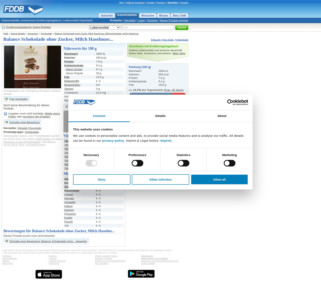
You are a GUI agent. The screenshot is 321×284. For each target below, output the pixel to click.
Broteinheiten (72, 84)
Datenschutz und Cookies (154, 258)
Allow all (219, 179)
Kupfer (68, 217)
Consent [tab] (99, 116)
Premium (160, 2)
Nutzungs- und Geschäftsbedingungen (160, 261)
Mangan (69, 198)
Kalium (68, 206)
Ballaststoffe (71, 81)
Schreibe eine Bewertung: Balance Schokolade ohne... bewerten (48, 241)
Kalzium (69, 210)
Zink (67, 186)
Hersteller (130, 20)
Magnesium (71, 190)
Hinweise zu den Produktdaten (22, 142)
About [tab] (221, 116)
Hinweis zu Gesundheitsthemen (110, 261)
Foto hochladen (18, 99)
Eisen (68, 182)
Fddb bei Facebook (135, 2)
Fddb (5, 33)
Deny (101, 179)
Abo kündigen (101, 263)
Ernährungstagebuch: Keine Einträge (28, 27)
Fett (66, 77)
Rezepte (152, 20)
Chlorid (68, 194)
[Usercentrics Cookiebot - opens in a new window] (230, 102)
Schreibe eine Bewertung (24, 122)
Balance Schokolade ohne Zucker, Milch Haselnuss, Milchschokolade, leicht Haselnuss (97, 33)
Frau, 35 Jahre (174, 90)
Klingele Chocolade (162, 39)
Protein (69, 61)
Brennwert (71, 53)
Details (7, 93)
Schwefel (69, 202)
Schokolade (46, 33)
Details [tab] (160, 116)
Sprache (184, 2)
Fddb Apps (54, 263)
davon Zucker (74, 69)
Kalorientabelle (127, 14)
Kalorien (53, 256)
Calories (53, 258)
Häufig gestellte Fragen (106, 256)
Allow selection (160, 179)
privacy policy (113, 140)
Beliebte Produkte (103, 258)
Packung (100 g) (140, 67)
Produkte (116, 20)
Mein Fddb (179, 15)
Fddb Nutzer (43, 138)
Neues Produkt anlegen (174, 20)
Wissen (163, 15)
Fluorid (68, 221)
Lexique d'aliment (57, 261)
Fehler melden (148, 263)
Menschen (148, 15)
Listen (141, 20)
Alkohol (68, 88)
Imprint (165, 140)
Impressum (147, 256)
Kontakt (150, 2)
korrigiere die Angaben (36, 116)
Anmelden (172, 2)
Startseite (107, 15)
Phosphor (70, 213)
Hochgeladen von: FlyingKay (20, 90)
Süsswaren (33, 33)
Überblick (6, 256)
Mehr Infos (178, 53)
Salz (67, 178)
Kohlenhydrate (73, 65)
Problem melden (50, 90)
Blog (121, 2)
